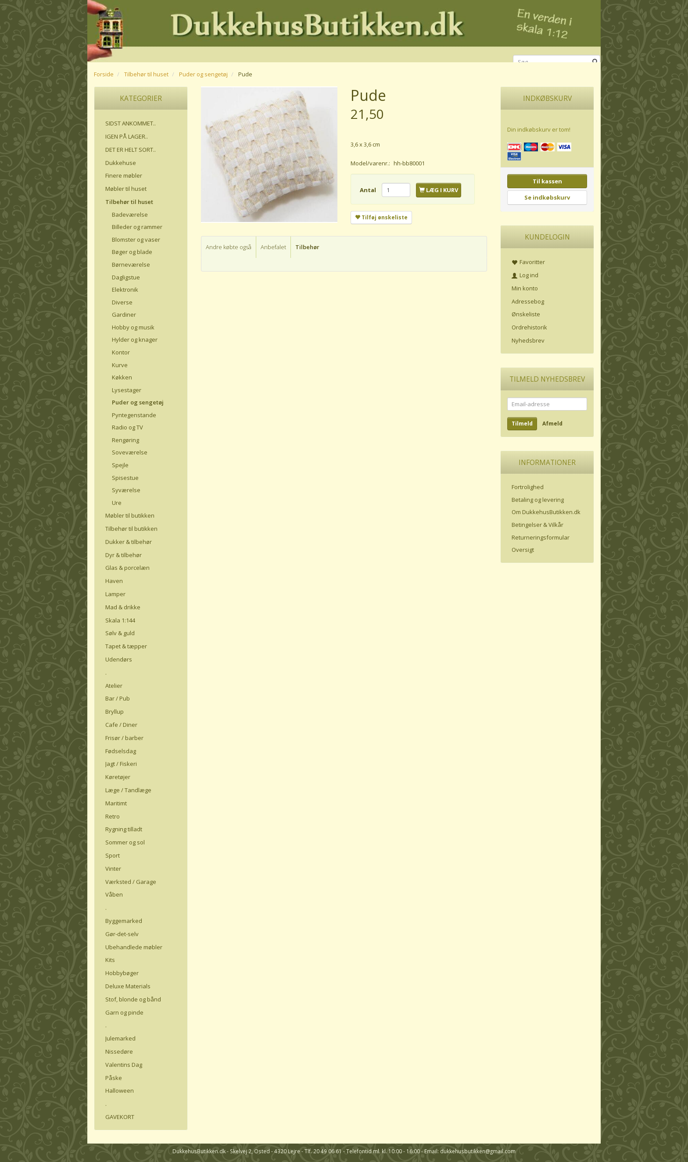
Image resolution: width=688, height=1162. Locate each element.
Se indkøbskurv (547, 197)
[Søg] (595, 62)
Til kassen (547, 181)
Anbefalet (273, 247)
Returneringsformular (541, 537)
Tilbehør (307, 247)
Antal (368, 190)
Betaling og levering (538, 500)
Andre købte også (228, 247)
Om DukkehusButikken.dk (546, 512)
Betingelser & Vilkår (537, 525)
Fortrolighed (528, 487)
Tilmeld (522, 423)
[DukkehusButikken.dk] (344, 29)
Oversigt (523, 550)
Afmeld (552, 423)
